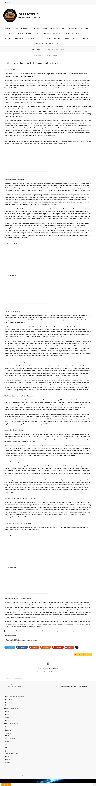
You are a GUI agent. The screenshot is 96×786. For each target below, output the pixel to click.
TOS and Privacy (34, 775)
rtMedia (58, 781)
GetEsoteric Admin (40, 55)
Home (32, 49)
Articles (38, 49)
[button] (57, 43)
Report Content (82, 655)
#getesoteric (21, 678)
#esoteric (15, 678)
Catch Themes (89, 775)
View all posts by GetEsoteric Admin (50, 671)
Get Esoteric (29, 14)
